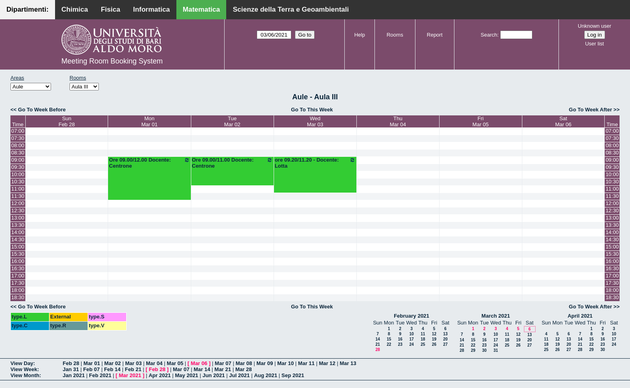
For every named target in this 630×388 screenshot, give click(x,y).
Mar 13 (348, 363)
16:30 (18, 268)
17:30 (18, 283)
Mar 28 (243, 369)
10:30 (18, 182)
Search (489, 35)
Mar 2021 (130, 375)
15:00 (18, 247)
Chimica (74, 9)
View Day (21, 363)
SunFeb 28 (67, 121)
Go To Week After (590, 110)
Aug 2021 (265, 375)
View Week (23, 369)
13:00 (18, 218)
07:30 (18, 138)
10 (411, 334)
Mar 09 (264, 363)
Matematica (201, 9)
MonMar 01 (149, 121)
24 (411, 344)
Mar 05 (175, 363)
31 (495, 350)
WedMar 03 (315, 121)
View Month (24, 375)
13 (445, 334)
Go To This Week (312, 110)
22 (389, 344)
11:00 (18, 189)
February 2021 (411, 316)
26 (434, 344)
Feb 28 (71, 363)
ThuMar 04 (398, 121)
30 (484, 350)
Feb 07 (91, 369)
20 (445, 339)
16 (400, 339)
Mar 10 (285, 363)
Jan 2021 (74, 375)
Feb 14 (112, 369)
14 (377, 339)
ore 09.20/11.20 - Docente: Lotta (315, 163)
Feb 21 (133, 369)
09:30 (18, 167)
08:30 (18, 153)
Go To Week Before (42, 110)
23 (400, 344)
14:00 (18, 232)
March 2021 (495, 316)
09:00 (18, 160)
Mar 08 (243, 363)
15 (389, 339)
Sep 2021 (293, 375)
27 (445, 344)
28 (377, 349)
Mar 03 (133, 363)
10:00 (18, 174)
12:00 (18, 203)
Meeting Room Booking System (112, 61)
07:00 (18, 131)
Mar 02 (112, 363)
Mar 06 (199, 363)
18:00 (18, 290)
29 (473, 350)
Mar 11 (306, 363)
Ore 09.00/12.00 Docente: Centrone (149, 163)
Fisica (110, 9)
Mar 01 (92, 363)
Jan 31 (71, 369)
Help (359, 35)
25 (423, 344)
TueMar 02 (232, 121)
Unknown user (594, 26)
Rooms (395, 35)
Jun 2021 (213, 375)
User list (594, 44)
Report (434, 35)
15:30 (18, 254)
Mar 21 (223, 369)
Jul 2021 (239, 375)
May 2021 (186, 375)
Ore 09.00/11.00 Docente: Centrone (232, 163)
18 (423, 339)
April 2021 (580, 316)
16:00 (18, 261)
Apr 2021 (160, 375)
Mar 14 (202, 369)
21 (377, 344)
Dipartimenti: (27, 9)
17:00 (18, 276)
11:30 (18, 196)
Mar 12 (327, 363)
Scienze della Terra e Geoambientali (291, 9)
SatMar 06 (563, 121)
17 (411, 339)
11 (423, 334)
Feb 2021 (100, 375)
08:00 (18, 145)
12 (434, 334)
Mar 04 (154, 363)
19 (434, 339)
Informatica (151, 9)
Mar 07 (223, 363)
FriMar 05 (480, 121)
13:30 (18, 225)
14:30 (18, 239)
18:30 (18, 297)
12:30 (18, 210)
